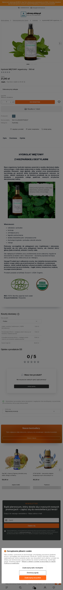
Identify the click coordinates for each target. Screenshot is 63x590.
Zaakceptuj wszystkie (33, 578)
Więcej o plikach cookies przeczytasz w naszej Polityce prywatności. (29, 562)
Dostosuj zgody (32, 573)
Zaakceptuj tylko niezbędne (32, 568)
